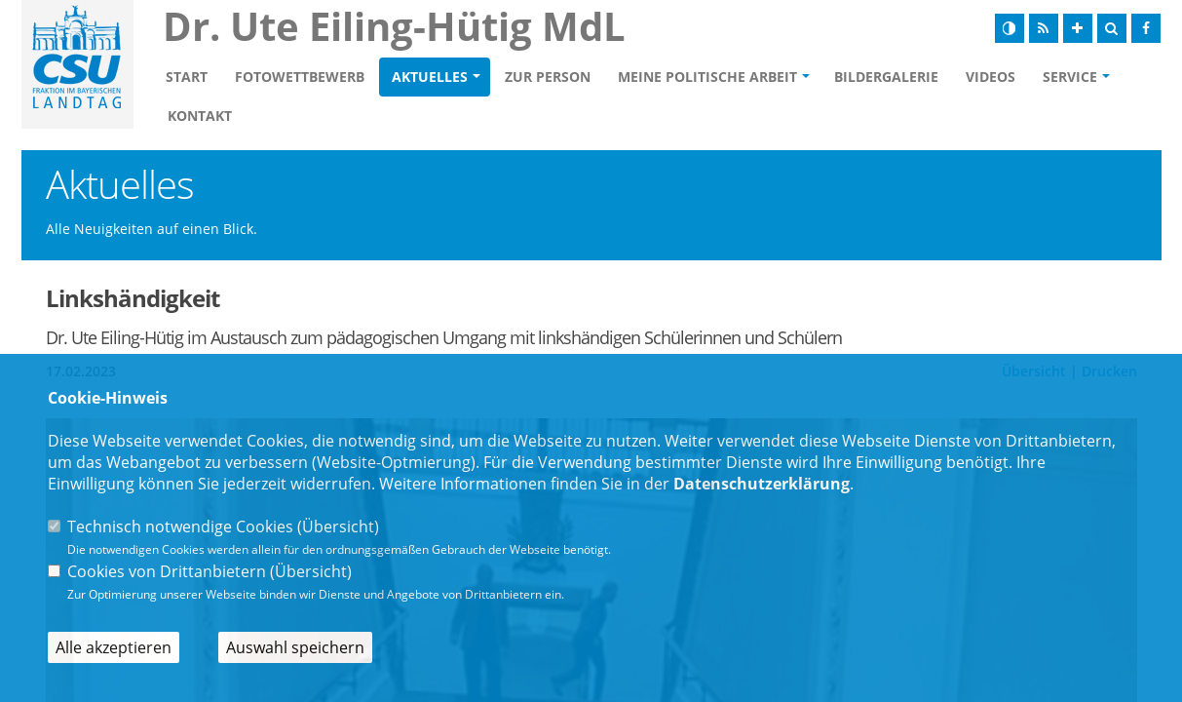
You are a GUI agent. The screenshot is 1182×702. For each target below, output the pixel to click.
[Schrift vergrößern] (1077, 28)
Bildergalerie (886, 76)
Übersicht (338, 526)
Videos (990, 76)
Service (1070, 76)
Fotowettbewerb (299, 76)
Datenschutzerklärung (761, 483)
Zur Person (548, 76)
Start (187, 76)
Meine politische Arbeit (707, 76)
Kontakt (200, 115)
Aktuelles (430, 76)
